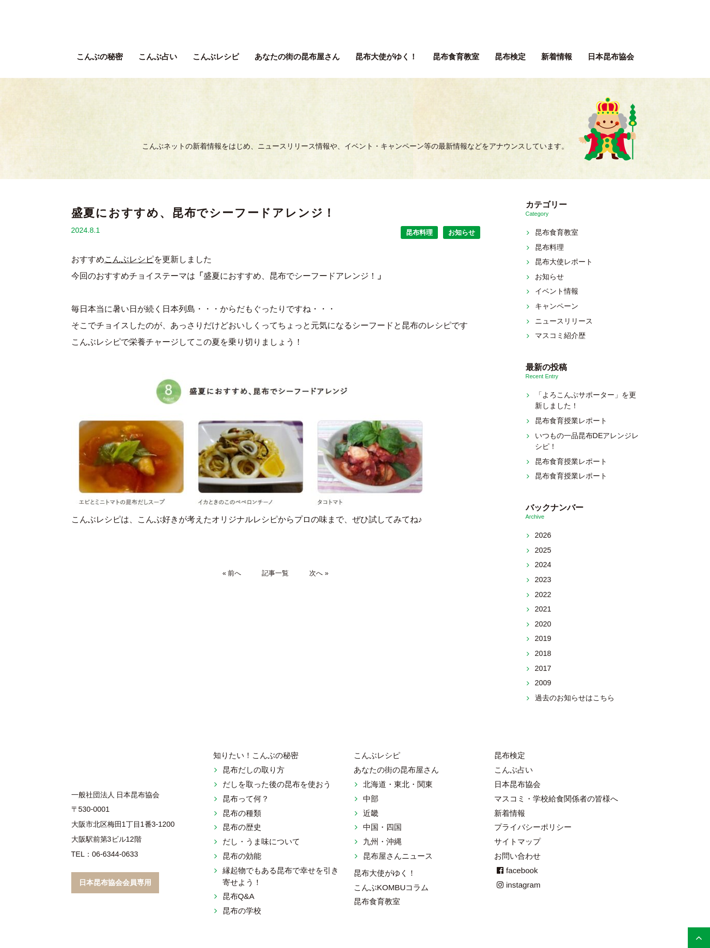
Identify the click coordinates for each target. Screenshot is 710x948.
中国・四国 (382, 827)
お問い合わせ (517, 855)
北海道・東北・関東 (398, 784)
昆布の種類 (242, 813)
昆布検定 (510, 56)
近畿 (370, 813)
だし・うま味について (261, 841)
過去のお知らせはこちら (574, 698)
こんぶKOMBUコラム (391, 887)
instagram (517, 884)
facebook (516, 870)
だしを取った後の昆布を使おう (277, 784)
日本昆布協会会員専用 (115, 882)
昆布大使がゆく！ (385, 873)
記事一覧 (275, 573)
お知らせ (461, 232)
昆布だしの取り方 (254, 769)
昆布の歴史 (242, 827)
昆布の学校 (242, 910)
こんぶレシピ (216, 56)
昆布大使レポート (564, 262)
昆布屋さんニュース (398, 855)
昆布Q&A (239, 896)
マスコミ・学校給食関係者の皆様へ (556, 798)
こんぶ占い (157, 56)
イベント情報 (556, 291)
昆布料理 (419, 232)
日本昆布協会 (611, 56)
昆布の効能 (242, 855)
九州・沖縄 (382, 841)
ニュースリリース (564, 321)
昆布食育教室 (456, 56)
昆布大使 (386, 56)
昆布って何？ (246, 798)
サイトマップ (517, 841)
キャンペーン (556, 306)
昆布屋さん (297, 56)
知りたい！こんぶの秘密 (255, 755)
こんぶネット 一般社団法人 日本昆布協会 (355, 26)
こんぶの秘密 (99, 56)
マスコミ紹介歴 (560, 335)
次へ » (318, 573)
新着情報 (556, 56)
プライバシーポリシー (533, 827)
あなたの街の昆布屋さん (396, 769)
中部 (370, 798)
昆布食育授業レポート (571, 420)
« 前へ (232, 573)
